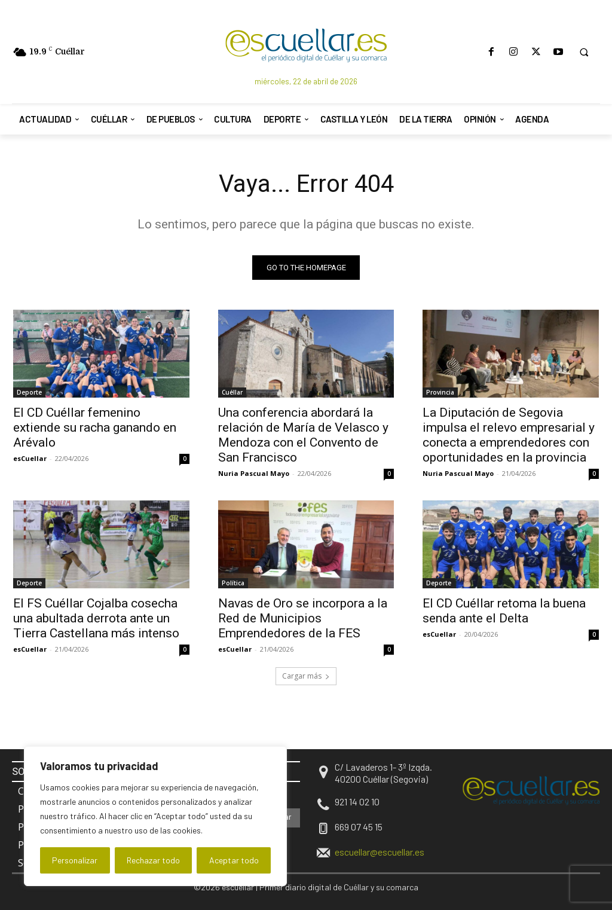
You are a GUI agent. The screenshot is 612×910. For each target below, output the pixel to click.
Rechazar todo (153, 860)
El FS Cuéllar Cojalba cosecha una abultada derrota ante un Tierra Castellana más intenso (96, 619)
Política (233, 583)
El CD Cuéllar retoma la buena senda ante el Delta (504, 611)
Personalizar (74, 860)
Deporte (29, 392)
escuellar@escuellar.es (379, 851)
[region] (155, 816)
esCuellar (30, 458)
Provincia (440, 392)
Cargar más (306, 676)
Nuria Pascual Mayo (253, 473)
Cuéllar (232, 392)
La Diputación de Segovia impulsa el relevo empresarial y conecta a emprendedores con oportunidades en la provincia (509, 435)
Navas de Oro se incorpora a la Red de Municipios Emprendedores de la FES (302, 619)
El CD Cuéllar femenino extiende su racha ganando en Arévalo (94, 427)
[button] (584, 52)
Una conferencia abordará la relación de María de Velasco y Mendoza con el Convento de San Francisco (303, 435)
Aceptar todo (234, 860)
